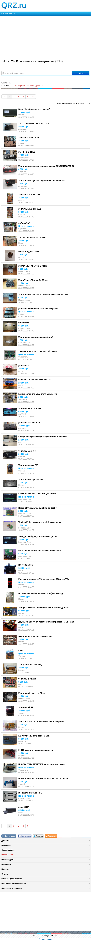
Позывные (6, 845)
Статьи (4, 874)
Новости (5, 869)
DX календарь (7, 860)
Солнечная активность (11, 888)
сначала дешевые (35, 85)
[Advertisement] (45, 37)
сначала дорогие (17, 85)
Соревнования (8, 850)
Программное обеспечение (13, 883)
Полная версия (45, 939)
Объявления (7, 855)
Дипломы (5, 841)
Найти (81, 73)
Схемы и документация (11, 879)
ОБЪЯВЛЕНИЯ (8, 13)
